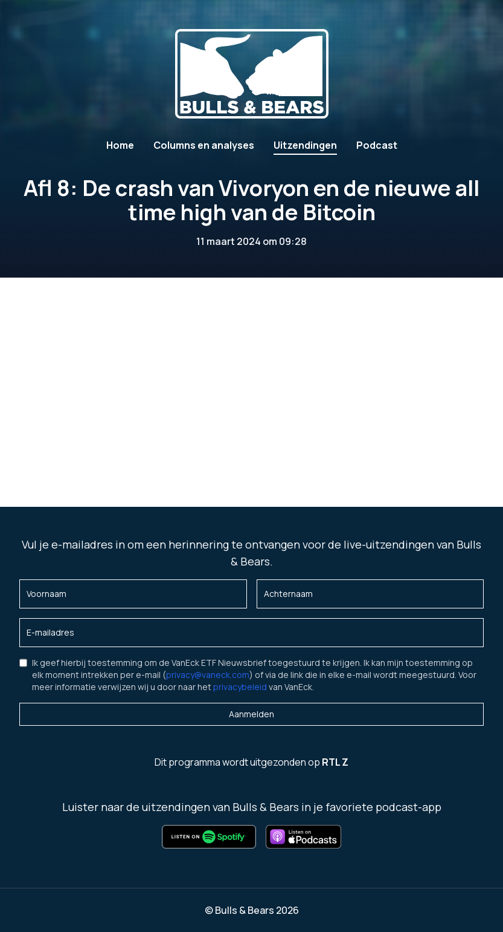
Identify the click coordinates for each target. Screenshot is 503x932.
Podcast (376, 145)
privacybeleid (240, 686)
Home (120, 145)
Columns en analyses (203, 145)
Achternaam (288, 593)
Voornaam (46, 593)
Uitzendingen (305, 145)
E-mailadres (50, 632)
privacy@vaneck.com (207, 674)
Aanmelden (251, 714)
